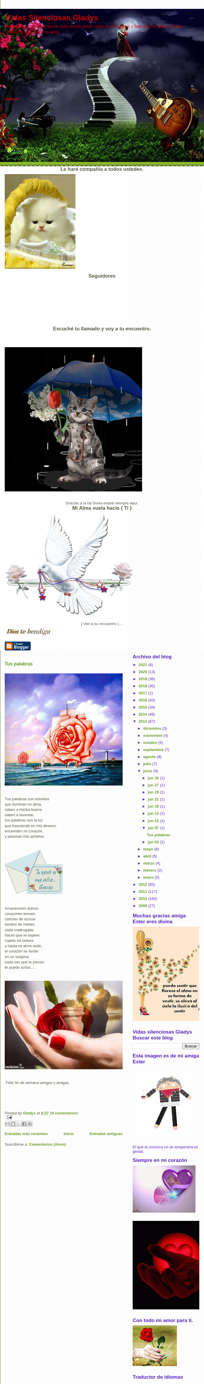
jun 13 (154, 813)
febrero (150, 870)
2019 (143, 679)
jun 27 (154, 785)
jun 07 (154, 828)
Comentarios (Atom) (47, 1144)
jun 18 (154, 806)
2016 (143, 700)
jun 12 (154, 821)
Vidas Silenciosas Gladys (52, 17)
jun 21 (154, 799)
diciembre (152, 728)
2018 (143, 686)
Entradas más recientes (26, 1134)
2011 (143, 891)
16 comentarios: (64, 1113)
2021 (143, 665)
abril (147, 856)
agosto (150, 757)
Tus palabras (19, 663)
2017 (143, 693)
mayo (148, 849)
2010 (143, 898)
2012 (143, 884)
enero (149, 877)
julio (147, 764)
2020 (143, 672)
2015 (143, 707)
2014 (143, 714)
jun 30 (154, 778)
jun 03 (154, 842)
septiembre (154, 749)
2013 (143, 721)
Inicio (69, 1134)
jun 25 (154, 792)
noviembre (153, 735)
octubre (150, 742)
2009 (143, 905)
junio (148, 771)
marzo (149, 863)
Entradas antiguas (106, 1134)
